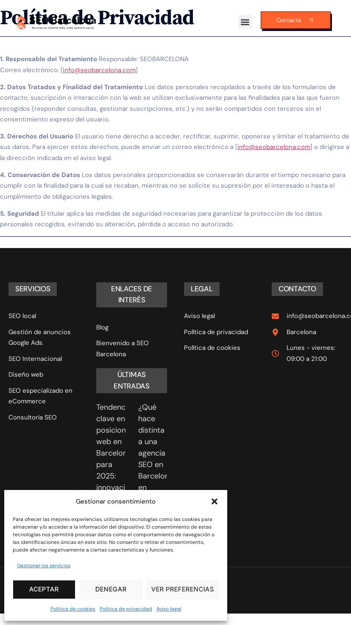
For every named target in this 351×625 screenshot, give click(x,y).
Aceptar (44, 589)
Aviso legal (168, 608)
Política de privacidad (126, 608)
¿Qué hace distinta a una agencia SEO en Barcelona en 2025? (155, 453)
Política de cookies (72, 608)
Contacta (295, 20)
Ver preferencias (182, 589)
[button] (214, 501)
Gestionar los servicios (43, 565)
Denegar (111, 589)
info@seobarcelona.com (99, 70)
